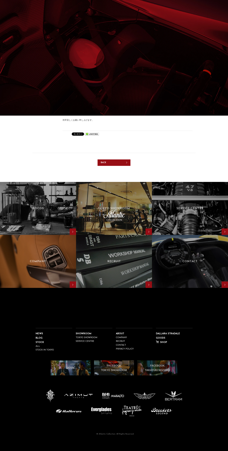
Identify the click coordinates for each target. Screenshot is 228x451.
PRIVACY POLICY (125, 349)
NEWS (39, 334)
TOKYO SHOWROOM (86, 338)
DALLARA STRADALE (168, 334)
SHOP (163, 342)
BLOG (39, 338)
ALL (38, 346)
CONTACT (121, 345)
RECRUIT (120, 341)
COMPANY (121, 338)
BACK (103, 163)
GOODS (160, 338)
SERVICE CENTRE (85, 341)
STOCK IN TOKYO (45, 350)
